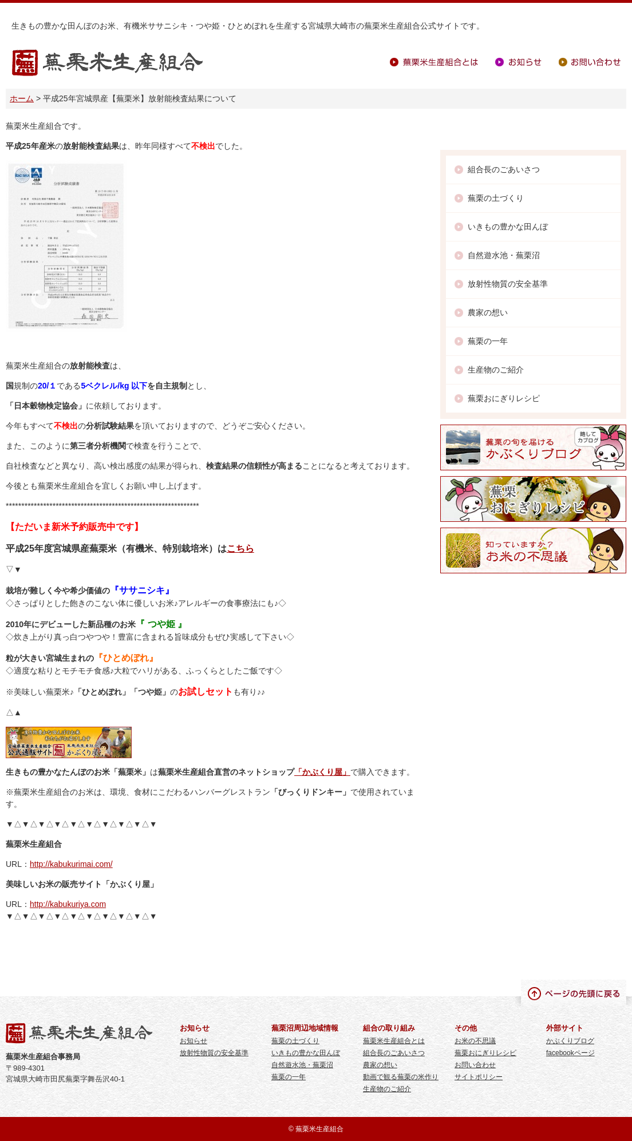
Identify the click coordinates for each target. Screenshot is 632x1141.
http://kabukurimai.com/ (71, 864)
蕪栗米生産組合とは (434, 62)
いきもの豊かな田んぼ (508, 226)
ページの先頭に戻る (573, 993)
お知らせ (518, 62)
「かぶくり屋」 (322, 771)
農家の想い (488, 312)
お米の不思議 (475, 1041)
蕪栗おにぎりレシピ (504, 398)
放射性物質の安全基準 (508, 283)
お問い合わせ (590, 62)
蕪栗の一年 (488, 341)
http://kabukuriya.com (68, 904)
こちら (240, 548)
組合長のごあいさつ (504, 169)
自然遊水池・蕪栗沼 (504, 255)
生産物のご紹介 (496, 369)
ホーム (22, 98)
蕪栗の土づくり (496, 198)
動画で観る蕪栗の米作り (401, 1077)
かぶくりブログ (570, 1041)
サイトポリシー (479, 1077)
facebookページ (570, 1053)
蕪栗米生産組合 (107, 63)
